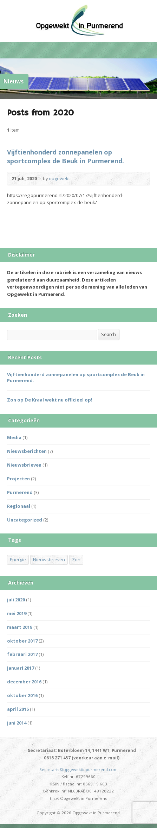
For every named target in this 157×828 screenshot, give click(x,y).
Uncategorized (24, 520)
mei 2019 (16, 613)
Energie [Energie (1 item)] (18, 559)
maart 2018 (19, 627)
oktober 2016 (22, 695)
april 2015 (18, 709)
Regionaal (18, 506)
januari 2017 (20, 668)
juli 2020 (16, 599)
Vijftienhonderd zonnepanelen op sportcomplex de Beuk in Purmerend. (65, 156)
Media (14, 437)
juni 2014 (16, 723)
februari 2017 (22, 654)
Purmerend (20, 492)
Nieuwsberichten (27, 451)
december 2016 (24, 681)
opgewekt (59, 178)
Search (108, 334)
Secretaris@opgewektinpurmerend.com (78, 769)
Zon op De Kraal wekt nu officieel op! (49, 400)
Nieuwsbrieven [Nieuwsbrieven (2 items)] (49, 559)
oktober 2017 (22, 641)
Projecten (18, 478)
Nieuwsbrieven (24, 465)
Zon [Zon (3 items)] (76, 559)
